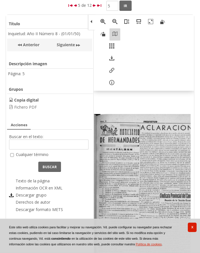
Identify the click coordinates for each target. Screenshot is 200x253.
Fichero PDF (25, 107)
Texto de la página (33, 181)
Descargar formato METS (39, 209)
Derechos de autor (33, 202)
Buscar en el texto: (26, 136)
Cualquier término (32, 154)
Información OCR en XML (39, 188)
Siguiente (66, 44)
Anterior (30, 44)
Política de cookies (149, 244)
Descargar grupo (31, 195)
